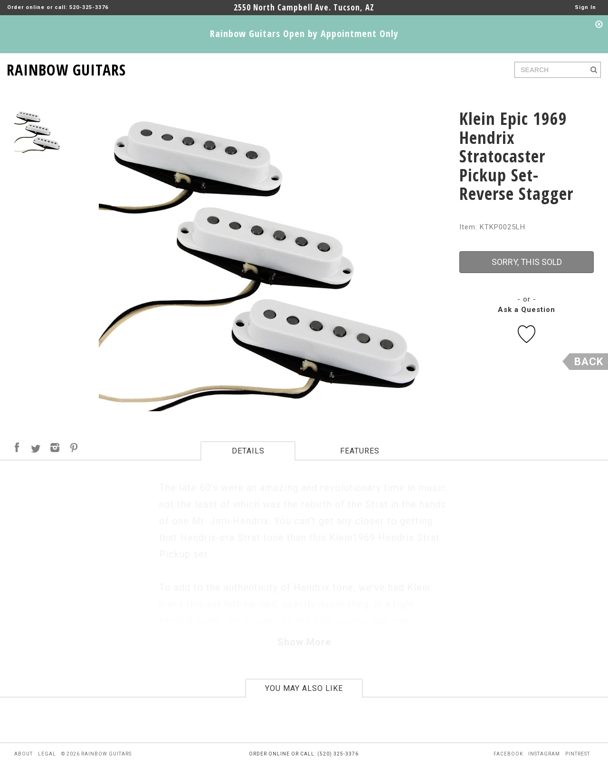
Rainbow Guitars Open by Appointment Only (304, 33)
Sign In (585, 7)
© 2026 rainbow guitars (96, 753)
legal (47, 753)
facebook (508, 753)
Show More (304, 642)
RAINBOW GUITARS (66, 68)
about (23, 753)
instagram (544, 753)
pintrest (577, 753)
